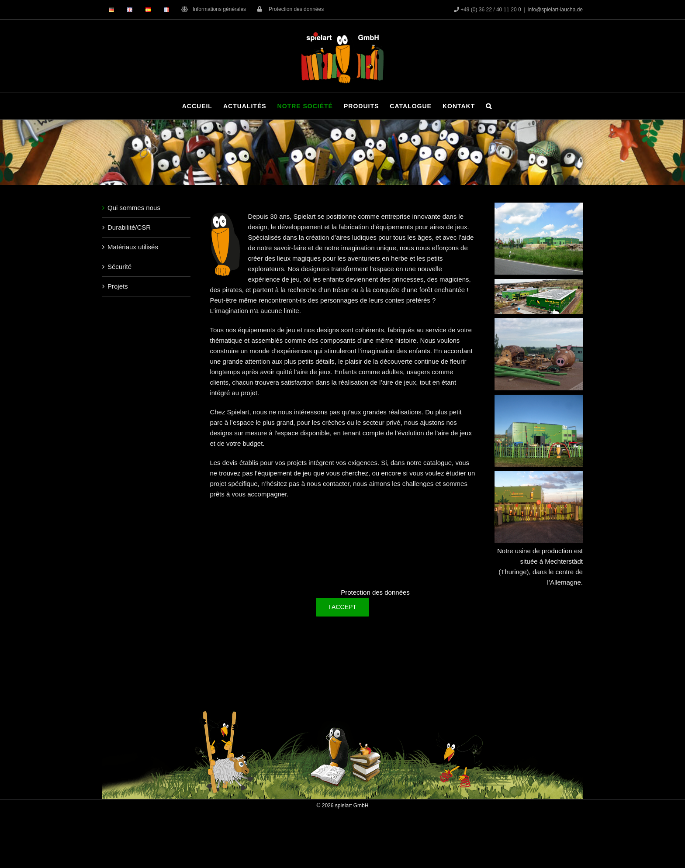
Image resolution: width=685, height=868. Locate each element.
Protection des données (375, 592)
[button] (489, 106)
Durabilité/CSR (129, 227)
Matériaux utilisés (132, 247)
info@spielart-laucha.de (555, 10)
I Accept (342, 606)
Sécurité (119, 266)
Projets (117, 286)
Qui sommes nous (133, 207)
